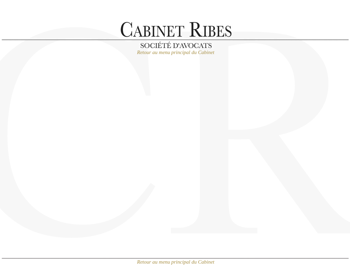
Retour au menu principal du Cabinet (176, 52)
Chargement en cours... (175, 166)
